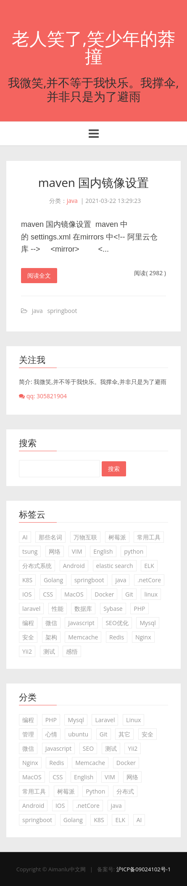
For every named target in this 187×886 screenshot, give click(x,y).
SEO (88, 748)
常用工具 (149, 537)
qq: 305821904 (43, 396)
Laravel (105, 720)
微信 (51, 623)
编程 (28, 623)
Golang (53, 580)
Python (95, 791)
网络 (55, 551)
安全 (28, 637)
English (103, 551)
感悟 (72, 651)
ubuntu (78, 734)
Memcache (83, 637)
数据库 (83, 609)
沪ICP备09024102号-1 (143, 869)
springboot (62, 311)
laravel (31, 609)
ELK (149, 566)
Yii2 (27, 651)
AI (25, 537)
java (72, 201)
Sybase (113, 609)
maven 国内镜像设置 (93, 182)
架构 (51, 637)
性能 (57, 609)
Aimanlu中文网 (67, 869)
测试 (49, 651)
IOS (27, 594)
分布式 (125, 791)
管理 (28, 734)
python (133, 551)
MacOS (74, 594)
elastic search (114, 566)
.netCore (149, 580)
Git (129, 594)
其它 (124, 734)
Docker (104, 594)
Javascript (81, 623)
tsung (29, 551)
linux (151, 594)
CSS (48, 594)
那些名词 (50, 537)
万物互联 (85, 537)
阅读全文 (39, 275)
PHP (139, 609)
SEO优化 (116, 623)
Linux (133, 720)
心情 (51, 734)
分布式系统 (37, 566)
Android (74, 566)
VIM (77, 551)
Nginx (143, 637)
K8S (27, 580)
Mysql (147, 623)
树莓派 (117, 537)
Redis (116, 637)
